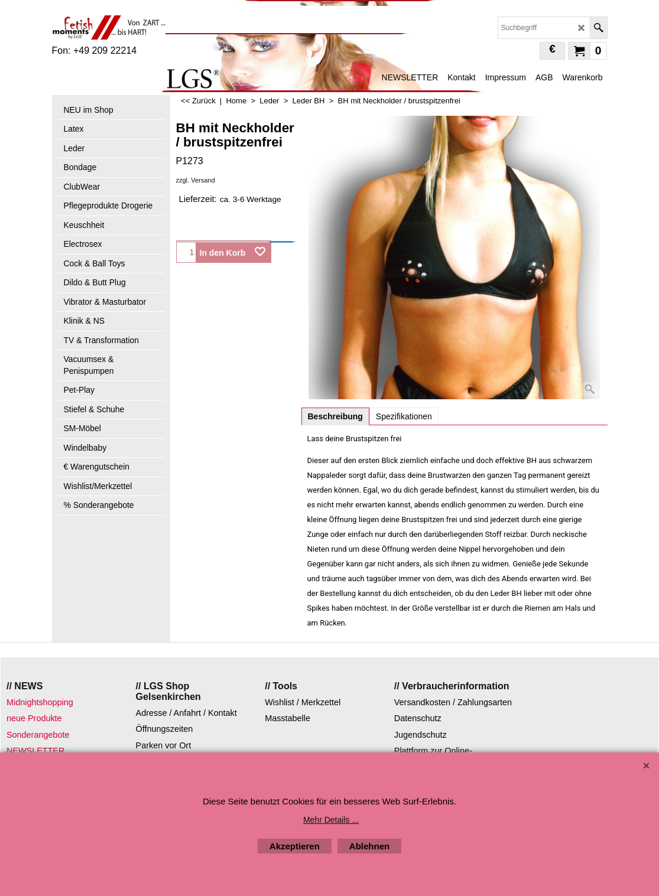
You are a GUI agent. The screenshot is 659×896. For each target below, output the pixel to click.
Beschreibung (335, 416)
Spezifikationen (404, 416)
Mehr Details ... (331, 820)
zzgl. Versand (195, 180)
